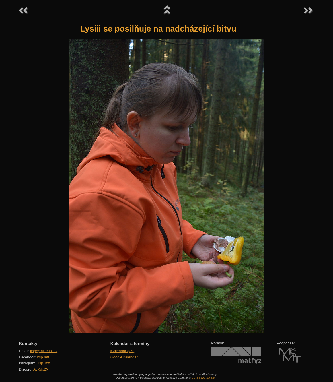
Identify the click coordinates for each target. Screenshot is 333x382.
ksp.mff (43, 357)
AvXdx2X (40, 369)
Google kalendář (124, 357)
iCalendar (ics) (122, 351)
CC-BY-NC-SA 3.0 (203, 377)
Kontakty (28, 343)
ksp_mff (43, 363)
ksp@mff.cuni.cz (43, 351)
